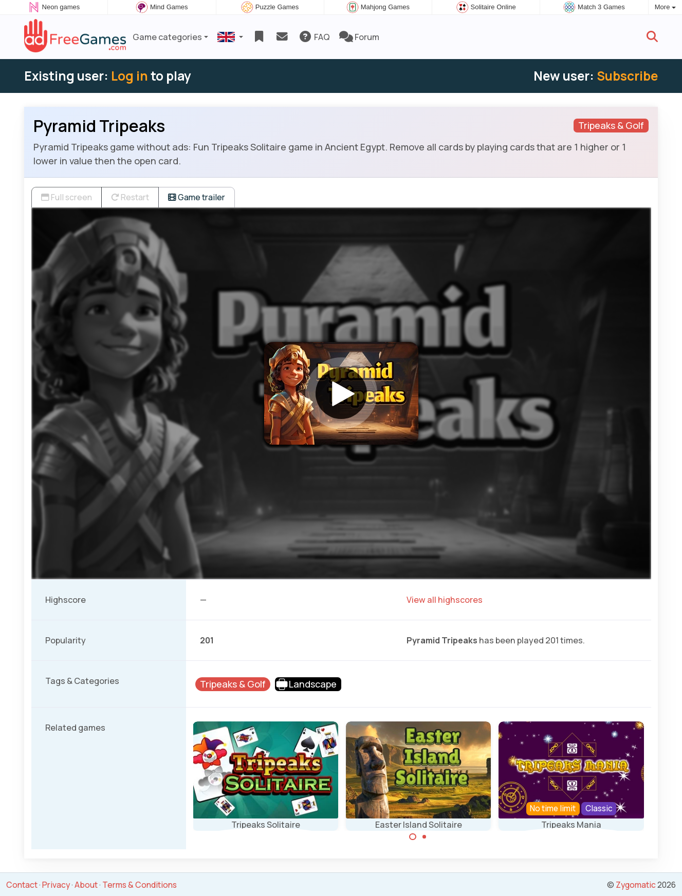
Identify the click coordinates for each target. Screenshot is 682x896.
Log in (129, 75)
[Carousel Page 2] (424, 837)
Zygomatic (636, 884)
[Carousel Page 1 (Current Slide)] (412, 837)
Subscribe (627, 75)
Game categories (167, 37)
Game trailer (196, 197)
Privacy (56, 884)
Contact (22, 884)
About (86, 884)
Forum (359, 37)
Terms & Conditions (139, 884)
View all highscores (445, 599)
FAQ (314, 37)
